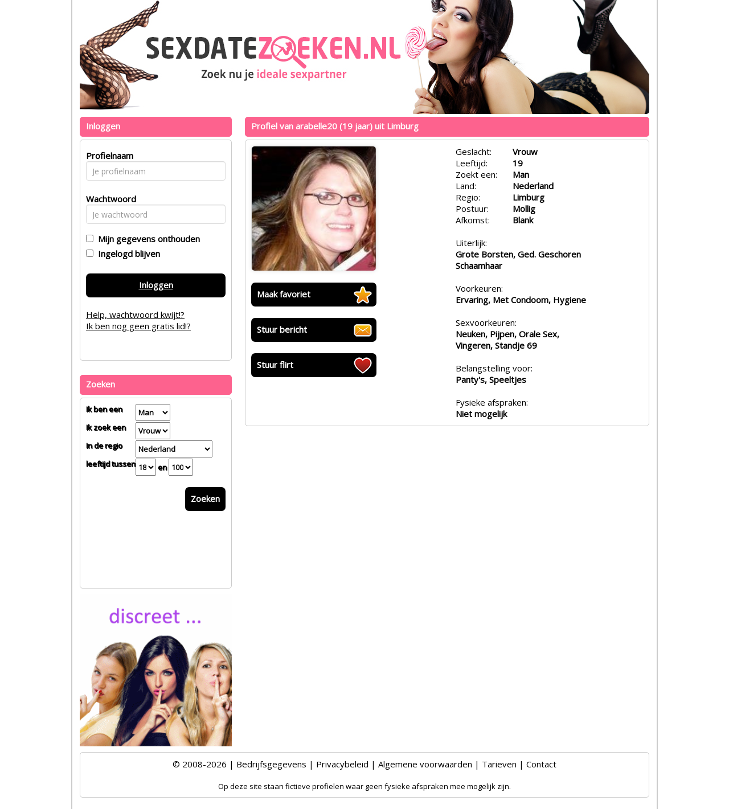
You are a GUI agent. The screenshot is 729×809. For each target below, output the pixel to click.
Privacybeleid (342, 764)
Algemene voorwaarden (425, 764)
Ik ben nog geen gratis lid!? (138, 326)
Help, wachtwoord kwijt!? (135, 314)
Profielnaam (108, 155)
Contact (541, 764)
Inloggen (156, 285)
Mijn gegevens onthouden (146, 238)
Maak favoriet (283, 294)
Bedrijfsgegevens (271, 764)
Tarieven (499, 764)
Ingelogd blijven (126, 253)
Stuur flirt (275, 364)
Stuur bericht (282, 329)
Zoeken (205, 498)
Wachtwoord (108, 199)
